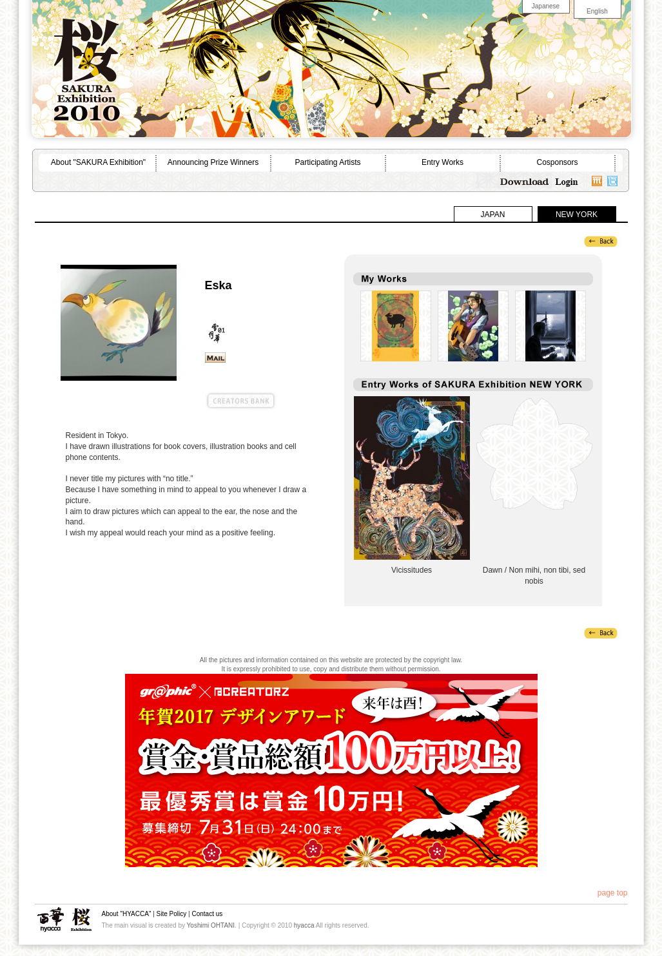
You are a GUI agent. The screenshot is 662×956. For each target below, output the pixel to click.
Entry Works (442, 162)
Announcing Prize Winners (213, 162)
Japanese (546, 6)
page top (613, 892)
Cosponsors (557, 162)
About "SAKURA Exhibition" (98, 162)
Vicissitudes (412, 478)
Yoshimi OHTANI (211, 925)
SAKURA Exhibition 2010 (86, 64)
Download (524, 180)
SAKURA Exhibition (81, 919)
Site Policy (172, 913)
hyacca (50, 919)
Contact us (206, 913)
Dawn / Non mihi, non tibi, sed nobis (534, 478)
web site (243, 357)
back (600, 241)
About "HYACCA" (126, 913)
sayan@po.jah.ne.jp (215, 357)
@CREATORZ (135, 401)
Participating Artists (327, 162)
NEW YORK (577, 214)
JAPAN (493, 214)
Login (567, 180)
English (597, 11)
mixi (596, 180)
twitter (612, 180)
